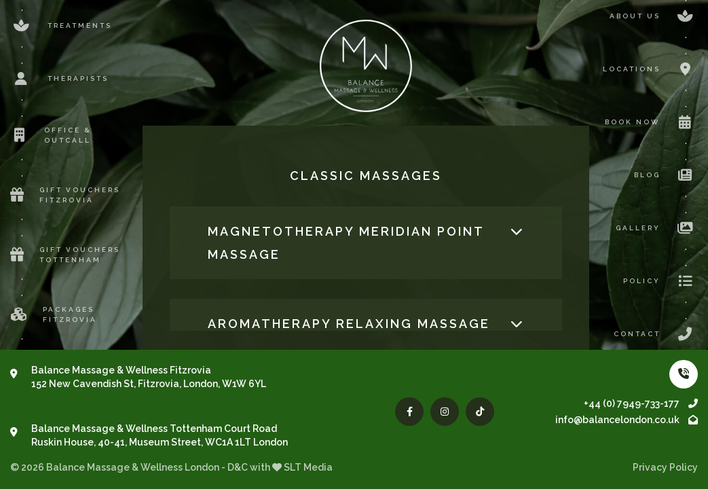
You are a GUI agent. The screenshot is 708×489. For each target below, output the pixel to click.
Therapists (59, 79)
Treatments (61, 26)
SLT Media (308, 467)
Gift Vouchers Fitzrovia (65, 195)
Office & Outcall (51, 135)
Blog (666, 175)
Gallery (657, 228)
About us (654, 16)
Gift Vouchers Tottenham (65, 255)
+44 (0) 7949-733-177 (641, 403)
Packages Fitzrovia (53, 314)
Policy (660, 281)
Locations (650, 69)
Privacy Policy (665, 467)
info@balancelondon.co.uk (626, 419)
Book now (651, 122)
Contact (656, 334)
